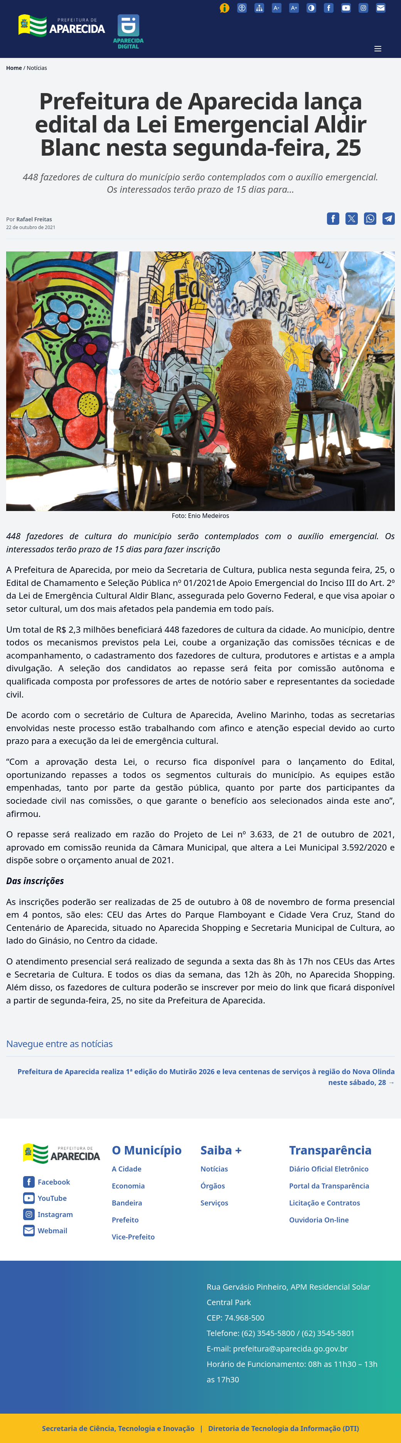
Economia (128, 1185)
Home (14, 67)
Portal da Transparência (329, 1185)
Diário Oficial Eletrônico (329, 1168)
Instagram (55, 1214)
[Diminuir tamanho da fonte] (276, 8)
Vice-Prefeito (133, 1236)
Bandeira (127, 1202)
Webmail (52, 1230)
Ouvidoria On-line (319, 1219)
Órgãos (212, 1185)
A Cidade (127, 1168)
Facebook (54, 1182)
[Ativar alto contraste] (311, 8)
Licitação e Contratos (324, 1202)
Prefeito (125, 1219)
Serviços (214, 1202)
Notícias (37, 67)
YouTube (52, 1198)
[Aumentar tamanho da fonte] (294, 8)
